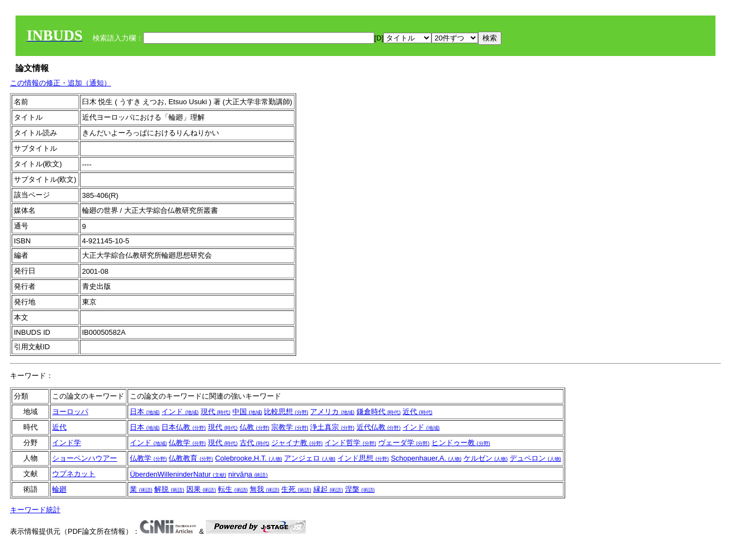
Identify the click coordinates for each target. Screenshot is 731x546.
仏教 (255, 427)
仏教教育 (191, 458)
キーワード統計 (35, 510)
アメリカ (332, 411)
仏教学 (187, 442)
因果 (201, 489)
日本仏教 (183, 427)
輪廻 (59, 489)
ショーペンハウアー (84, 458)
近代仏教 (379, 427)
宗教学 (289, 427)
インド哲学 (350, 442)
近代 (418, 411)
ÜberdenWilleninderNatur (178, 474)
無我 (265, 489)
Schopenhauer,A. (426, 458)
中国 (247, 411)
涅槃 (360, 489)
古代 (255, 442)
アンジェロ (310, 458)
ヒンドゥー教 (461, 442)
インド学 (66, 442)
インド (180, 411)
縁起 (328, 489)
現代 (216, 411)
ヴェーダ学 (404, 442)
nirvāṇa (247, 474)
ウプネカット (73, 474)
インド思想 (363, 458)
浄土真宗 (332, 427)
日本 (145, 411)
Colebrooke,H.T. (248, 458)
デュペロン (535, 458)
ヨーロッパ (70, 411)
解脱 (169, 489)
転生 (233, 489)
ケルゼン (486, 458)
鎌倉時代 (379, 411)
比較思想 (286, 411)
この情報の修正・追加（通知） (60, 83)
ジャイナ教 (297, 442)
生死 (296, 489)
